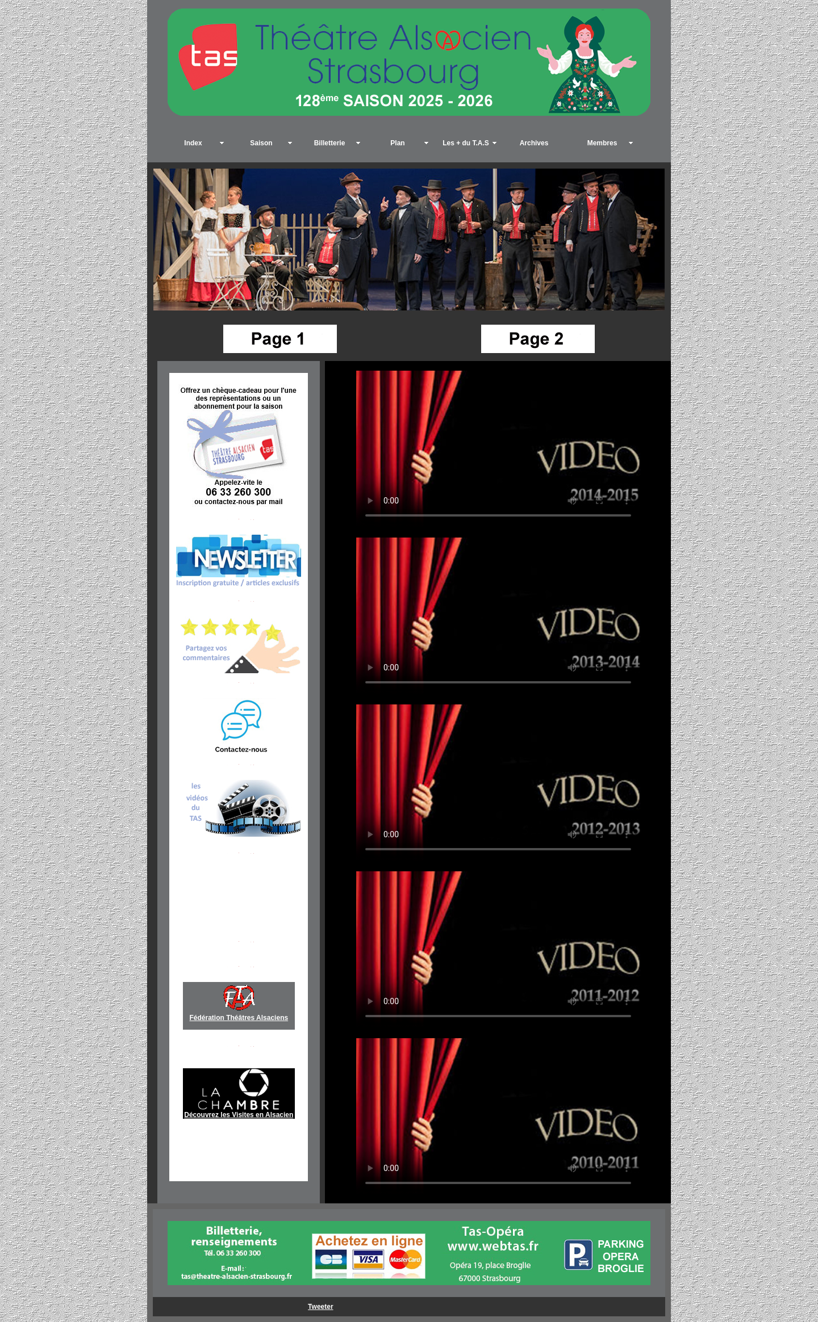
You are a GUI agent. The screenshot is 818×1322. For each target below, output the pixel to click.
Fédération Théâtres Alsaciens (239, 1018)
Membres (602, 143)
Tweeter (320, 1307)
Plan (397, 143)
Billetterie (329, 143)
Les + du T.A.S (466, 143)
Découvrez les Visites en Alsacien (238, 1115)
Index (193, 143)
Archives (534, 143)
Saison (261, 143)
